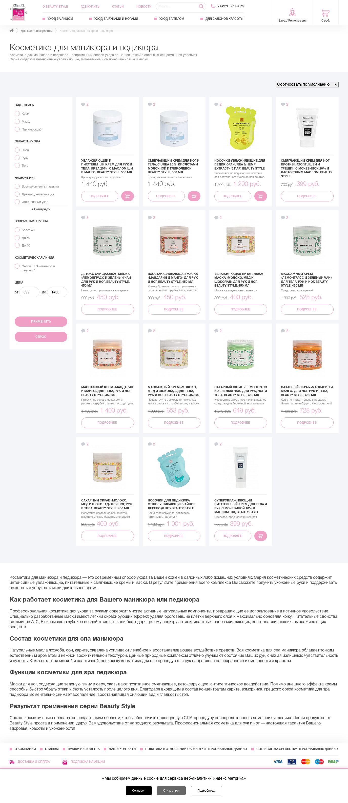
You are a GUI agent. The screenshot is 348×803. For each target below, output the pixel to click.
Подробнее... (206, 790)
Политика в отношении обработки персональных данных (196, 749)
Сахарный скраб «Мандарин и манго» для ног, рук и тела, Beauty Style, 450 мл (307, 391)
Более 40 (28, 230)
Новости (144, 6)
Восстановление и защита (40, 186)
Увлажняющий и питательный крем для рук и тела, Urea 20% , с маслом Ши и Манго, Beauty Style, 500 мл (107, 166)
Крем (25, 114)
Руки (25, 158)
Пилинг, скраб (32, 129)
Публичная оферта (84, 749)
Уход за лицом (60, 19)
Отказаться (171, 790)
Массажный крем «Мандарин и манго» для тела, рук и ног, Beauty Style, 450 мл (107, 391)
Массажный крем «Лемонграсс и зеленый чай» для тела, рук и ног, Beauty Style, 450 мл (306, 280)
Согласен (139, 790)
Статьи (118, 6)
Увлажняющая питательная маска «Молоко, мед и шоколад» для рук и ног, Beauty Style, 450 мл (239, 280)
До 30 (26, 238)
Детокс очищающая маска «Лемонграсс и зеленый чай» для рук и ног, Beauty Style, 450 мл (106, 280)
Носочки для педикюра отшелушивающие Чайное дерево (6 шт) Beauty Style (171, 504)
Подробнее (100, 196)
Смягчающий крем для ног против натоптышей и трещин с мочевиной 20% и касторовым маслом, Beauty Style (306, 168)
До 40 (26, 245)
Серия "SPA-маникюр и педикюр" (38, 268)
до (44, 292)
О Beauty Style (55, 6)
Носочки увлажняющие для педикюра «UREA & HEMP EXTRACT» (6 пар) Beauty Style (239, 164)
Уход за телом (171, 19)
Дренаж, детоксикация (38, 194)
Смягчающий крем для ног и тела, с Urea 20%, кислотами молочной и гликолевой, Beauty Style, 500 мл (173, 166)
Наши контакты (122, 749)
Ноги (25, 150)
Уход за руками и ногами (116, 19)
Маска (26, 121)
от (16, 292)
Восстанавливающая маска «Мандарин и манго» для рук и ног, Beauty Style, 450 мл (173, 278)
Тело (25, 165)
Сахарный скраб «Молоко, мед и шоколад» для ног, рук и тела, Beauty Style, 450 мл (106, 504)
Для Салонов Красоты (224, 19)
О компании (25, 749)
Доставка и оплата (30, 761)
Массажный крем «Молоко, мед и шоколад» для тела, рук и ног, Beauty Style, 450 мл (174, 391)
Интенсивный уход (35, 202)
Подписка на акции (84, 761)
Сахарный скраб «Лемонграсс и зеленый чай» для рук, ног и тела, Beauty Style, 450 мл (240, 391)
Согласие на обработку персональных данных (297, 749)
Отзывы (52, 749)
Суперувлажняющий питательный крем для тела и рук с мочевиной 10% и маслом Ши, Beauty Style (240, 506)
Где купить (90, 6)
